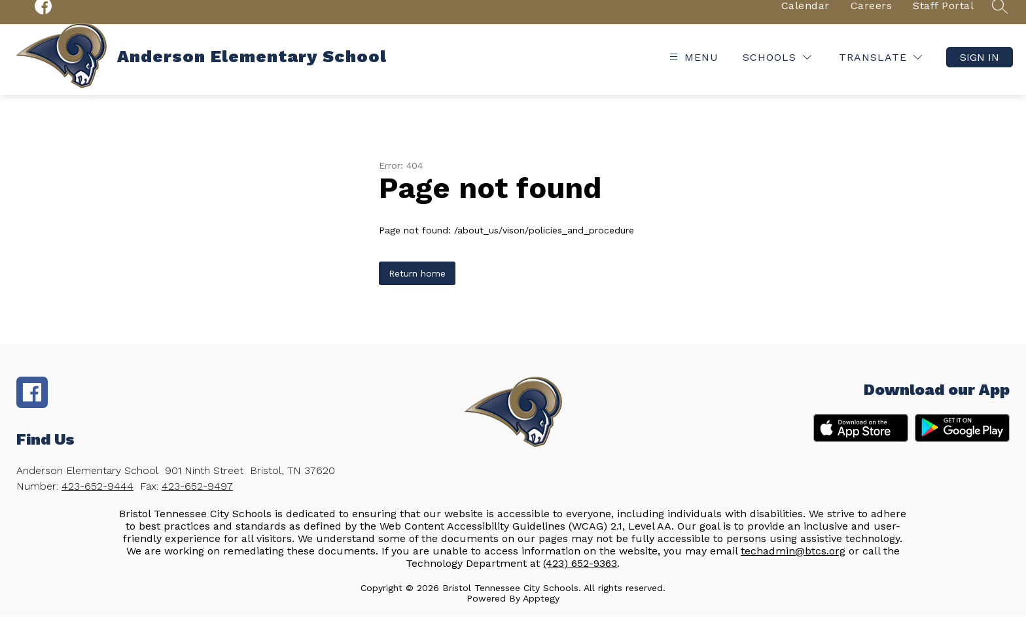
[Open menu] (692, 70)
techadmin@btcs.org (793, 563)
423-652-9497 (197, 498)
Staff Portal (943, 18)
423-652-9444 (97, 498)
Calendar (805, 18)
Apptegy (541, 610)
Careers (872, 18)
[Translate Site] (880, 70)
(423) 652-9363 (580, 576)
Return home (417, 285)
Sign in (979, 70)
